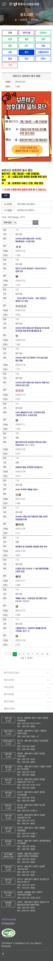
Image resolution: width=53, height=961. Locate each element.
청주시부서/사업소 (11, 673)
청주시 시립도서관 (30, 4)
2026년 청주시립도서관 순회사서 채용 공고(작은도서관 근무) (32, 384)
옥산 (26, 58)
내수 (26, 45)
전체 (10, 32)
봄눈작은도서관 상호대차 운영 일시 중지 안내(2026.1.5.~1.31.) (30, 443)
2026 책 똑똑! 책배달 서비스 (26, 489)
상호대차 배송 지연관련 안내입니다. (29, 467)
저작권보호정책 (8, 924)
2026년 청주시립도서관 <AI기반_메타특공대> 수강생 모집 (28, 240)
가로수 (43, 58)
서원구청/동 (9, 687)
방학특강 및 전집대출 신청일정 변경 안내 (31, 546)
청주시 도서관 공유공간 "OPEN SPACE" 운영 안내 (31, 270)
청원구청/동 (9, 701)
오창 (43, 39)
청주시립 (26, 32)
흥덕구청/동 (9, 694)
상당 (10, 39)
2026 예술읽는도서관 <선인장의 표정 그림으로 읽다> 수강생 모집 (30, 414)
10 (47, 654)
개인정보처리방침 (9, 919)
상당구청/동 (9, 680)
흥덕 (26, 52)
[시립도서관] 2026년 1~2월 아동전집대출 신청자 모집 (31, 570)
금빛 (10, 45)
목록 (5, 196)
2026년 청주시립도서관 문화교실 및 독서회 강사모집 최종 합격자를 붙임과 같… (32, 329)
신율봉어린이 (43, 52)
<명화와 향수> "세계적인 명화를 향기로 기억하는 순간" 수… (30, 629)
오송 (43, 45)
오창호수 (43, 32)
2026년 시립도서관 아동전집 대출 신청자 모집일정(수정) (31, 518)
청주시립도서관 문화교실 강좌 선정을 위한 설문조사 (28, 204)
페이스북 (3, 954)
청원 (26, 39)
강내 (10, 58)
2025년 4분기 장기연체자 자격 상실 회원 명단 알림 (31, 359)
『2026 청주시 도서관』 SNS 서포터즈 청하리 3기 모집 (30, 299)
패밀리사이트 (9, 709)
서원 (10, 52)
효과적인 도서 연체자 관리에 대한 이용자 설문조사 (28, 210)
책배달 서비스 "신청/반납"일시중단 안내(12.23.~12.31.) (31, 599)
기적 (10, 65)
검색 (35, 222)
